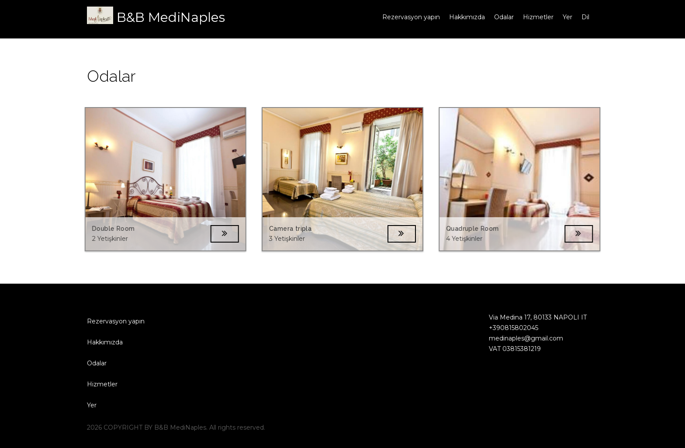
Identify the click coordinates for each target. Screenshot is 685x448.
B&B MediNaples (171, 17)
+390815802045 (509, 328)
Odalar (504, 17)
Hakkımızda (467, 17)
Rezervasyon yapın (411, 17)
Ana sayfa (358, 17)
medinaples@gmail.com (521, 338)
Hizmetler (538, 17)
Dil (585, 17)
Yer (567, 17)
